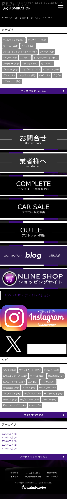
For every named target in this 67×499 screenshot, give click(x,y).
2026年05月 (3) (9, 433)
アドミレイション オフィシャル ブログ (27, 17)
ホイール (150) (37, 376)
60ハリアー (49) (46, 387)
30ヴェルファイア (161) (14, 376)
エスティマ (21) (50, 69)
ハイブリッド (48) (11, 393)
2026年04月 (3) (9, 437)
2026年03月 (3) (9, 441)
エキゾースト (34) (29, 69)
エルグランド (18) (26, 75)
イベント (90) (27, 46)
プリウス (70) (46, 52)
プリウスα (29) (49, 399)
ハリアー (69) (9, 57)
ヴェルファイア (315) (13, 40)
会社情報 (14, 472)
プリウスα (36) (10, 69)
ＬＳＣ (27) (34, 405)
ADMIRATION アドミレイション (27, 295)
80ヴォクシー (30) (29, 399)
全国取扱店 (52, 472)
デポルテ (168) (51, 370)
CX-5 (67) (24, 57)
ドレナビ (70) (47, 382)
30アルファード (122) (13, 382)
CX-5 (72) (32, 382)
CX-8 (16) (43, 75)
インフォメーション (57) (45, 57)
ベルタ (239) (9, 370)
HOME (5, 17)
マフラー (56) (28, 387)
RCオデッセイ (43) (53, 393)
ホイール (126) (10, 46)
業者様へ (14, 476)
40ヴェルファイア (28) (13, 405)
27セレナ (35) (9, 399)
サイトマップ (52, 476)
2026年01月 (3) (9, 448)
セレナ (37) (46, 63)
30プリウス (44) (31, 393)
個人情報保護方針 (33, 476)
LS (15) (56, 75)
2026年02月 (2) (9, 444)
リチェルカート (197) (29, 370)
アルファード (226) (37, 40)
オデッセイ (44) (29, 63)
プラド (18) (8, 75)
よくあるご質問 (33, 472)
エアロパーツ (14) (11, 81)
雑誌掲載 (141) (55, 376)
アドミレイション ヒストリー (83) (19, 52)
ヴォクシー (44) (10, 63)
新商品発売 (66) (10, 387)
